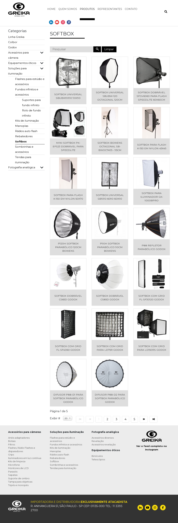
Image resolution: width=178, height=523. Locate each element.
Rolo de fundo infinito (31, 113)
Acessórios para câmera (18, 55)
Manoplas (21, 125)
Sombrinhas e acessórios (24, 149)
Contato (131, 9)
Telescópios (98, 459)
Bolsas (11, 441)
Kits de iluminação (27, 120)
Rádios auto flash (26, 131)
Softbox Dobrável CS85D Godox (110, 297)
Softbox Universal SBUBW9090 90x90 (68, 96)
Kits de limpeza (16, 461)
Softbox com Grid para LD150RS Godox (151, 348)
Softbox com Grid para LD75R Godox (110, 348)
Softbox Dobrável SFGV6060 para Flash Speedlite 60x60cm (152, 96)
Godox (12, 47)
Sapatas (12, 474)
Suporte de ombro (19, 478)
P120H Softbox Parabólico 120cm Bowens (68, 247)
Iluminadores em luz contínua (24, 458)
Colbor (12, 42)
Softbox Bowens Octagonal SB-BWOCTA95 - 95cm (110, 146)
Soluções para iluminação (17, 71)
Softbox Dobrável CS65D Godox (68, 297)
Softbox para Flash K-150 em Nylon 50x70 (68, 196)
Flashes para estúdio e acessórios (29, 81)
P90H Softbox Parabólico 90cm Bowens (110, 247)
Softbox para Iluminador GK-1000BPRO (151, 197)
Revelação (98, 441)
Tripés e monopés (18, 485)
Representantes (110, 9)
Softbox (21, 141)
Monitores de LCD (18, 468)
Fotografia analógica (21, 167)
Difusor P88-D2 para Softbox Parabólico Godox (110, 398)
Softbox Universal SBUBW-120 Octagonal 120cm (110, 96)
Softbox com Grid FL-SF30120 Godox (151, 297)
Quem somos (67, 9)
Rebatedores (24, 136)
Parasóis (12, 471)
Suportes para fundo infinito (31, 102)
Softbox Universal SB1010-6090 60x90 (110, 196)
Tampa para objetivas (20, 481)
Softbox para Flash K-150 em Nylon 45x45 (151, 146)
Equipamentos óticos (22, 63)
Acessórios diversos (103, 437)
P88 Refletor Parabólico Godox (151, 247)
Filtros (11, 444)
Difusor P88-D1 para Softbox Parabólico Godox (68, 398)
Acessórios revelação (104, 444)
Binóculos (97, 456)
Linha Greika (16, 37)
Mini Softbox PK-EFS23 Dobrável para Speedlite (68, 146)
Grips (11, 454)
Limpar (109, 49)
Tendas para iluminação (23, 159)
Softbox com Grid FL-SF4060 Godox (68, 348)
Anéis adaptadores (19, 437)
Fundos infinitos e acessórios (26, 92)
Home (51, 9)
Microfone (14, 464)
